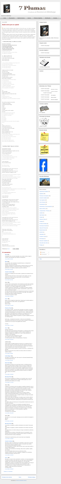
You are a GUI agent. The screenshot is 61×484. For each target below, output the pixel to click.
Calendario (41, 234)
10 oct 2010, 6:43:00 (9, 258)
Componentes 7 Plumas (44, 210)
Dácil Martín (41, 215)
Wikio (40, 259)
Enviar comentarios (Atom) (21, 480)
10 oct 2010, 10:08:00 (9, 296)
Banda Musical (42, 230)
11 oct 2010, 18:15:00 (9, 421)
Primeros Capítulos (38, 18)
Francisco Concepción (44, 195)
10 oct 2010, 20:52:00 (9, 339)
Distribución (47, 18)
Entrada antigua (31, 477)
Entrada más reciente (7, 477)
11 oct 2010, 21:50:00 (9, 438)
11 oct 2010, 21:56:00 (9, 455)
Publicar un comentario (8, 471)
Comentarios (43, 254)
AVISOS (41, 232)
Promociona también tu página (44, 172)
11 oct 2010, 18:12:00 (9, 413)
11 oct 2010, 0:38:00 (9, 353)
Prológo (41, 245)
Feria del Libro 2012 (43, 242)
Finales (40, 217)
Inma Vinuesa (42, 202)
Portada (41, 221)
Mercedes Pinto (8, 376)
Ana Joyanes (53, 95)
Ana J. (6, 298)
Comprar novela (42, 236)
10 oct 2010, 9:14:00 (9, 269)
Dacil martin (7, 362)
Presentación (12, 18)
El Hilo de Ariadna (43, 223)
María (6, 254)
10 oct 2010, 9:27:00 (9, 279)
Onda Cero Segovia (54, 99)
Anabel (40, 212)
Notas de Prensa (42, 227)
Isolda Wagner (8, 355)
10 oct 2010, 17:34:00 (9, 325)
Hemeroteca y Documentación (45, 206)
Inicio (20, 477)
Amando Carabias (8, 271)
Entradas (42, 252)
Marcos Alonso (53, 97)
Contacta (55, 18)
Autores (29, 18)
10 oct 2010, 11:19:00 (9, 305)
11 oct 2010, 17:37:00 (9, 382)
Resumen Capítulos (43, 240)
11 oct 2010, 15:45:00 (9, 374)
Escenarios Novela (43, 225)
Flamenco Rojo (8, 307)
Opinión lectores (21, 18)
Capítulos (41, 193)
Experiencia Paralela (43, 191)
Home (4, 18)
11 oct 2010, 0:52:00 (9, 360)
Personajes (41, 238)
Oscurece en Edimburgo (43, 158)
